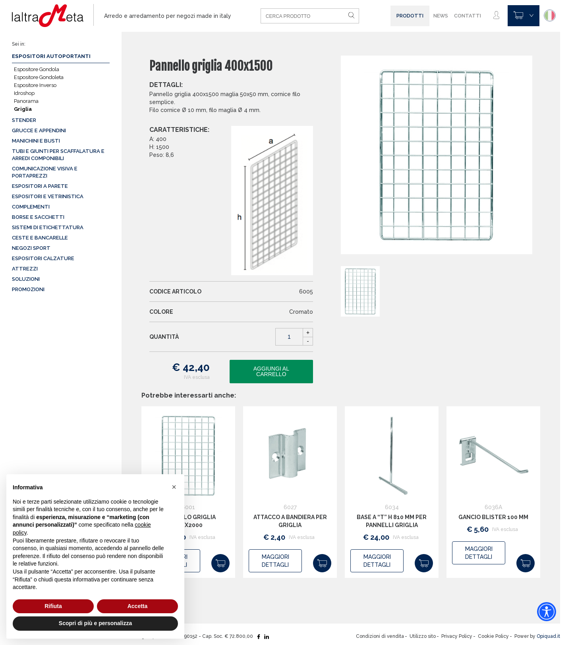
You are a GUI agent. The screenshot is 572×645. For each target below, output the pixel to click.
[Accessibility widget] (546, 611)
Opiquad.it (548, 636)
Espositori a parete (40, 186)
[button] (174, 487)
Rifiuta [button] (53, 606)
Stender (24, 120)
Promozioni (28, 289)
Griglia (23, 109)
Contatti (467, 16)
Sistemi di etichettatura (47, 227)
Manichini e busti (36, 141)
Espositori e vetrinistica (47, 196)
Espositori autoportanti (51, 56)
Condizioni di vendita (380, 636)
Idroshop (24, 93)
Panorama (26, 101)
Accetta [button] (138, 606)
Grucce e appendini (39, 130)
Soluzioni (26, 279)
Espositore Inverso (35, 85)
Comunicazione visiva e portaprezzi (44, 172)
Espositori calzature (43, 258)
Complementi (31, 207)
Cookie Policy (493, 636)
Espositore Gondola (36, 69)
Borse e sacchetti (38, 217)
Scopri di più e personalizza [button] (95, 623)
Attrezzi (25, 269)
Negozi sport (31, 248)
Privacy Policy (456, 636)
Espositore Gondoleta (39, 77)
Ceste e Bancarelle (40, 238)
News (440, 16)
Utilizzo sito (423, 636)
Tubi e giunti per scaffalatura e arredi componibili (58, 154)
